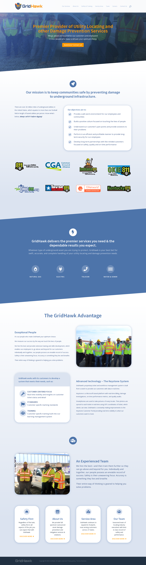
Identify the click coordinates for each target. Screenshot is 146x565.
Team (108, 6)
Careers (114, 6)
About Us (76, 6)
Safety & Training (86, 6)
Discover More (27, 536)
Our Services (66, 6)
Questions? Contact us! (73, 45)
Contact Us (123, 6)
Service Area (99, 6)
